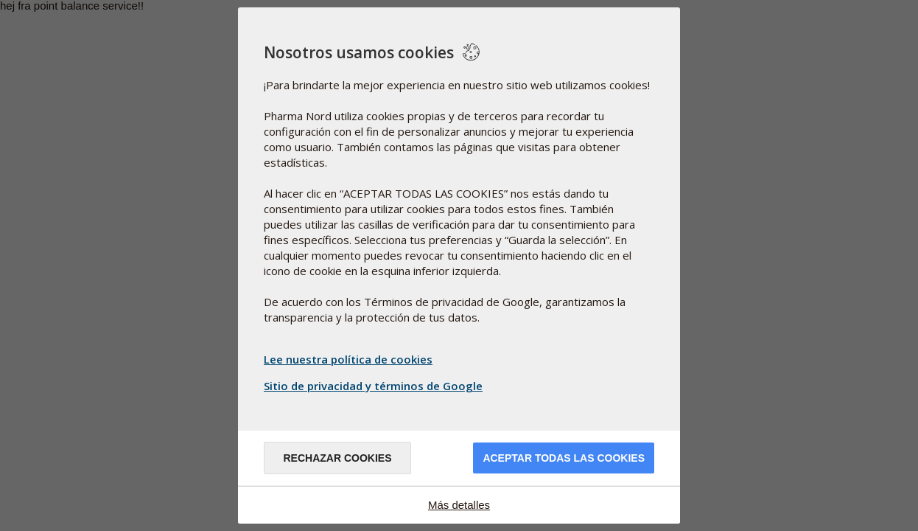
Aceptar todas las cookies (564, 458)
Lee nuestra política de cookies (348, 359)
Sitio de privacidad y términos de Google (375, 385)
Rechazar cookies (337, 458)
